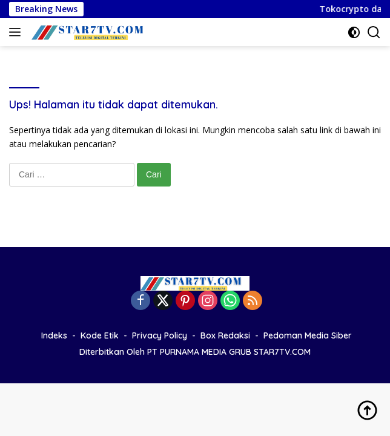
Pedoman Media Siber (307, 335)
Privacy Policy (159, 335)
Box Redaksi (225, 335)
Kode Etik (100, 335)
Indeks (54, 335)
